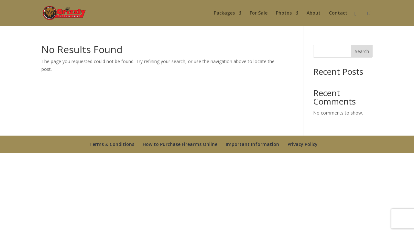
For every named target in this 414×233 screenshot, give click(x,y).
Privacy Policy (303, 144)
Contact (338, 13)
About (314, 13)
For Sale (258, 13)
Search (362, 51)
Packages (224, 13)
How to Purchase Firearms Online (180, 144)
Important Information (252, 144)
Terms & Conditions (111, 144)
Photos (284, 13)
